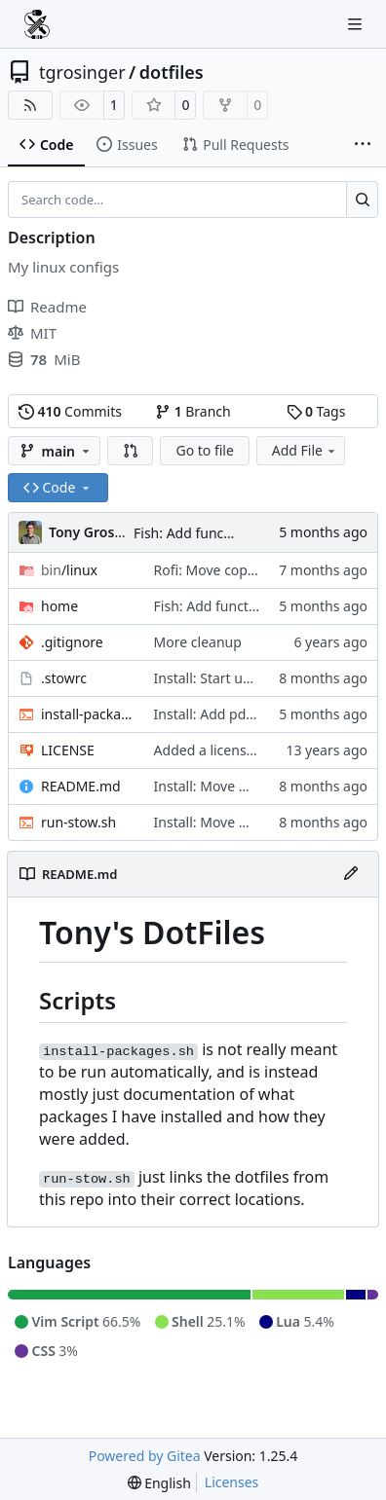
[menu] (159, 1483)
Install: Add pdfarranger (230, 714)
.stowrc (64, 678)
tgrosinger (82, 72)
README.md (81, 786)
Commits (70, 411)
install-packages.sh (88, 714)
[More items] (362, 145)
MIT (32, 333)
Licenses (232, 1482)
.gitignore (72, 642)
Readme (47, 306)
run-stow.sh (78, 822)
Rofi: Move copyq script (228, 570)
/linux (69, 570)
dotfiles (171, 72)
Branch (193, 411)
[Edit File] (351, 874)
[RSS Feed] (30, 105)
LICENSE (68, 750)
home (59, 606)
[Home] (37, 24)
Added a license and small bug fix (260, 750)
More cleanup (198, 642)
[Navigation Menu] (356, 24)
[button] (130, 450)
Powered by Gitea (145, 1455)
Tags (316, 411)
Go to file (204, 450)
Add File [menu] (305, 450)
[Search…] (362, 199)
